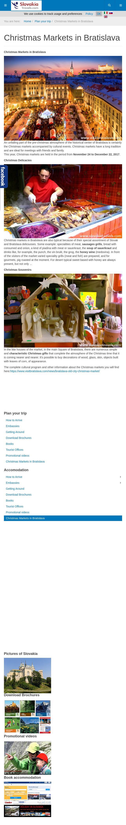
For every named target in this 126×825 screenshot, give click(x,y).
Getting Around (15, 432)
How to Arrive (14, 420)
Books (10, 443)
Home (27, 21)
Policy (89, 13)
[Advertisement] (50, 393)
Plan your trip (43, 21)
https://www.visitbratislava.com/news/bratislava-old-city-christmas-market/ (55, 371)
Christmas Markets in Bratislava (25, 461)
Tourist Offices (14, 449)
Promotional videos (17, 455)
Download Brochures (18, 437)
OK (99, 13)
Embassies (12, 426)
